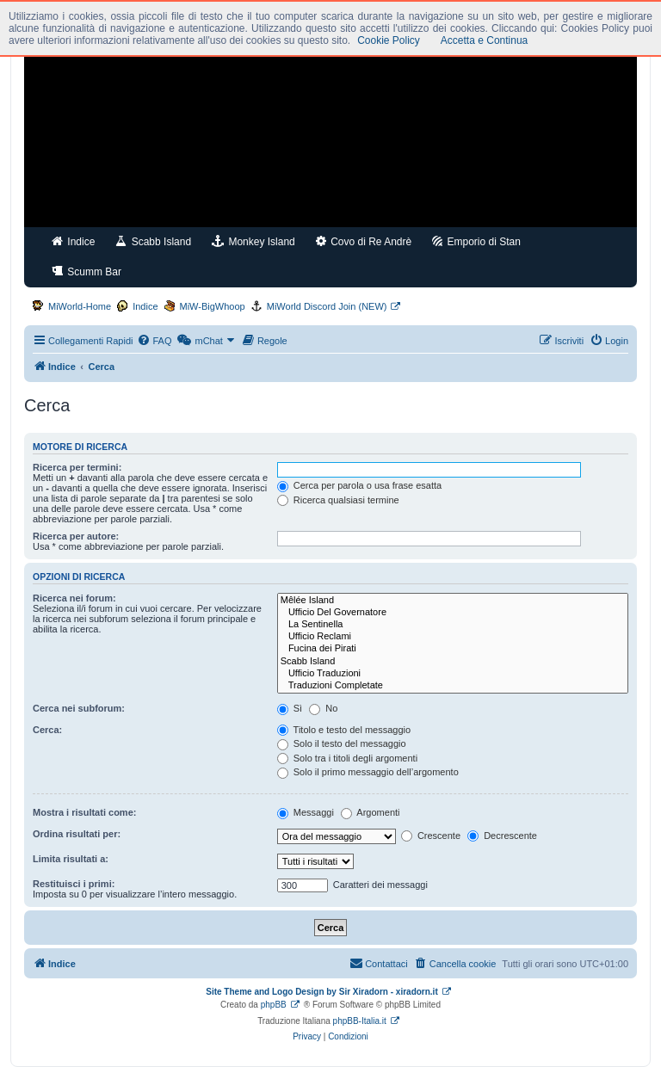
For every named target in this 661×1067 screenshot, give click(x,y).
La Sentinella (453, 625)
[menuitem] (154, 340)
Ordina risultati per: (76, 834)
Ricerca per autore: (76, 536)
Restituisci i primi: (73, 884)
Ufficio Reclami (453, 637)
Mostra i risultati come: (84, 812)
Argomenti (370, 812)
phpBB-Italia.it (359, 1021)
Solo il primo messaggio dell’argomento (368, 772)
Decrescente (502, 835)
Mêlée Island (453, 601)
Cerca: (47, 730)
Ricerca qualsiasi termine (338, 500)
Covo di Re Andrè (363, 241)
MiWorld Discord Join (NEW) (327, 306)
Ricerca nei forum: (74, 598)
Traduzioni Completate (453, 686)
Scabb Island (153, 241)
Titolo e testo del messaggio (344, 730)
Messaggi (305, 812)
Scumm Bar (86, 271)
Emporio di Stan (476, 241)
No (323, 708)
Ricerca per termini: (77, 467)
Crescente (430, 835)
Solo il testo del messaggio (341, 743)
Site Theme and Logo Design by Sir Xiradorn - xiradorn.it (321, 991)
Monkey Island (253, 241)
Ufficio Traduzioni (453, 674)
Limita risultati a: (70, 859)
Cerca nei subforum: (79, 708)
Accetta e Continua (484, 40)
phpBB (274, 1004)
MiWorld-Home (79, 306)
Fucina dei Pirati (453, 649)
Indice (73, 241)
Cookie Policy (388, 40)
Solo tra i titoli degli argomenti (347, 758)
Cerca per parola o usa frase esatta (359, 485)
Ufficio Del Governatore (453, 613)
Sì (289, 708)
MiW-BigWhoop (212, 306)
